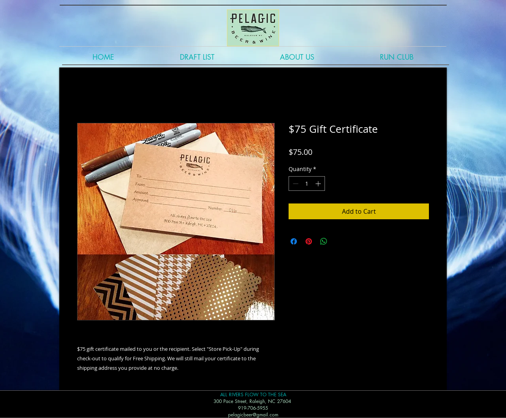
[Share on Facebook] (293, 241)
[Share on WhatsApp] (324, 241)
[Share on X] (339, 241)
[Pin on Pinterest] (308, 241)
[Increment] (319, 183)
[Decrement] (295, 183)
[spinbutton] (307, 183)
